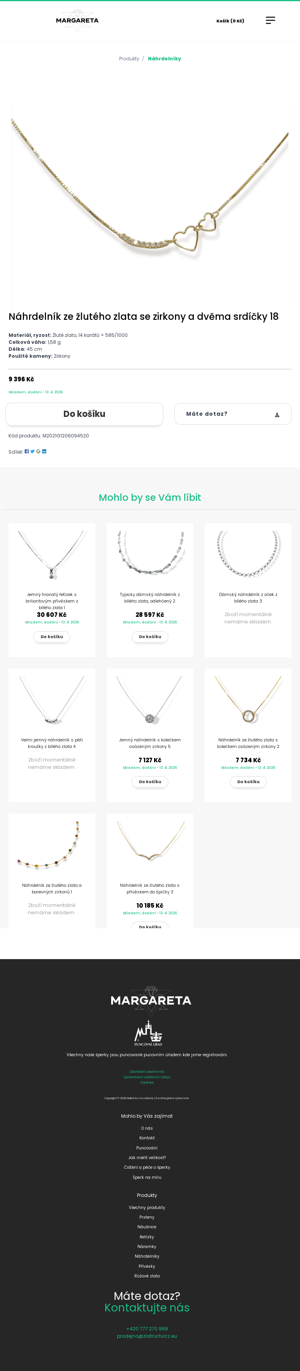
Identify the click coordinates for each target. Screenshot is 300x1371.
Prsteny (146, 1217)
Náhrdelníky (164, 58)
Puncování (147, 1148)
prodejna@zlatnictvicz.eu (147, 1336)
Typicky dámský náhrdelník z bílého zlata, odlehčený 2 (150, 597)
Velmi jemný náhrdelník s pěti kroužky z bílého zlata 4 (52, 743)
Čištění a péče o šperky (147, 1167)
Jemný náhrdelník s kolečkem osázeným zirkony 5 (150, 743)
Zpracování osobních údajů (146, 1077)
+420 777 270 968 (147, 1328)
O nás (147, 1128)
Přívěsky (147, 1266)
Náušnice (146, 1227)
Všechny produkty (147, 1208)
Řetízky (147, 1237)
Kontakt (147, 1138)
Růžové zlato (147, 1276)
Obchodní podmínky (147, 1071)
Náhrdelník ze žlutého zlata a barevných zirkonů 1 (52, 888)
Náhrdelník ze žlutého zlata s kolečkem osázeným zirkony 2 (248, 743)
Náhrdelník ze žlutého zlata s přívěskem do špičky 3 (150, 888)
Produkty (129, 58)
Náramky (146, 1247)
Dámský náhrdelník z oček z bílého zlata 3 (248, 597)
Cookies (147, 1082)
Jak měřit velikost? (147, 1158)
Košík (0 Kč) (230, 21)
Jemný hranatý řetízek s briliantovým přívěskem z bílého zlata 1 (52, 601)
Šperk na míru (147, 1177)
